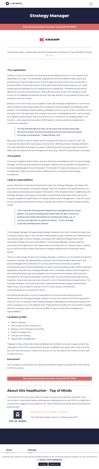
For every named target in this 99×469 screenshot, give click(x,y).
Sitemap (32, 450)
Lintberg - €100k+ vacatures (14, 3)
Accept (43, 464)
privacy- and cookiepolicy (51, 460)
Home (9, 450)
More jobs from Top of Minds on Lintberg (49, 412)
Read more (54, 464)
